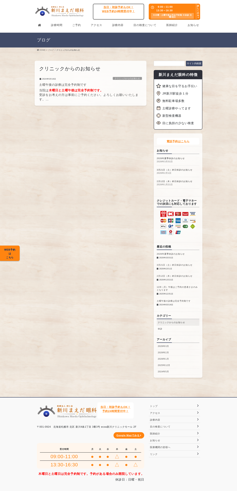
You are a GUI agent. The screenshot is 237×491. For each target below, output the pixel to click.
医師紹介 (155, 433)
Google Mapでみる (129, 435)
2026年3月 (163, 346)
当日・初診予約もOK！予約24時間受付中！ (115, 409)
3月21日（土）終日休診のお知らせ (174, 170)
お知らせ (155, 440)
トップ (154, 406)
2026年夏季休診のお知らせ (171, 158)
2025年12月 (164, 365)
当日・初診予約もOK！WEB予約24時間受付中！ (118, 9)
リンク (154, 454)
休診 (160, 329)
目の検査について (160, 426)
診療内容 (155, 420)
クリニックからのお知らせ (127, 78)
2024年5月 (163, 371)
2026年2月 (163, 352)
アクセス (155, 413)
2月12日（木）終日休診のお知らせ (174, 181)
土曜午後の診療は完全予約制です (63, 84)
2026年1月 (163, 359)
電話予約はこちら (178, 141)
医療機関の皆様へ (160, 447)
